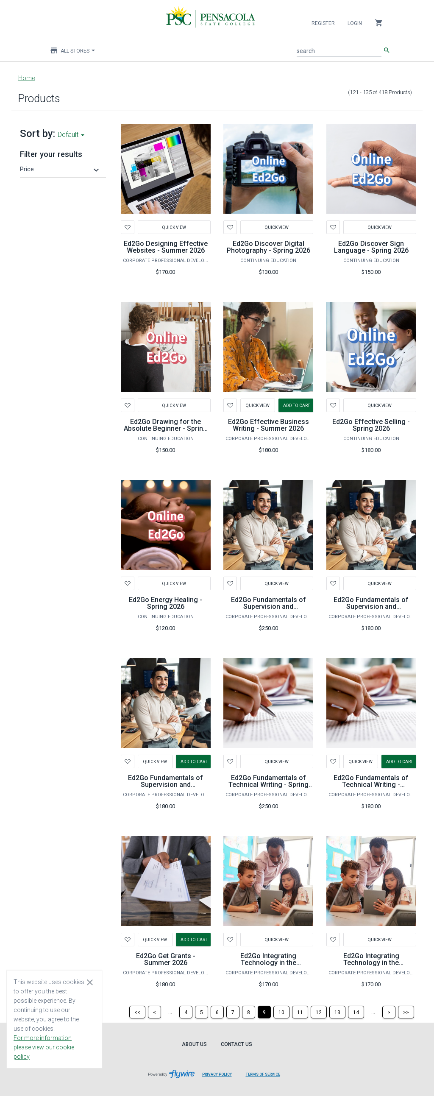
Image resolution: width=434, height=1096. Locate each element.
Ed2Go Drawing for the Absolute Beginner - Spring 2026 (165, 428)
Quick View (174, 227)
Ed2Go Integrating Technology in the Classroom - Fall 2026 (268, 962)
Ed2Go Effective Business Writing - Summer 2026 (268, 425)
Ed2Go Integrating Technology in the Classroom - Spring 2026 (371, 962)
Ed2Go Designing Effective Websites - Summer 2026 (166, 247)
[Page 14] (356, 1012)
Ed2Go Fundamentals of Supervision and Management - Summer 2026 (165, 788)
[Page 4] (185, 1012)
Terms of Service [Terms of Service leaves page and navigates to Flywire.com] (263, 1074)
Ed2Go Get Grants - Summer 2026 (165, 959)
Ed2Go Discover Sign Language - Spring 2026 (371, 247)
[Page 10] (281, 1012)
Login (355, 23)
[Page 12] (319, 1012)
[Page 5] (201, 1012)
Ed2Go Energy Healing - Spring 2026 (165, 603)
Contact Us (236, 1044)
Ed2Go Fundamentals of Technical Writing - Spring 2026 (268, 784)
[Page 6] (217, 1012)
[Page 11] (300, 1012)
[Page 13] (337, 1012)
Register (323, 23)
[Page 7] (232, 1012)
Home (26, 78)
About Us (194, 1044)
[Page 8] (248, 1012)
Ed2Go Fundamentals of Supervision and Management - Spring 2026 (371, 606)
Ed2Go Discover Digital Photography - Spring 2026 (268, 247)
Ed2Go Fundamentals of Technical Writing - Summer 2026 (371, 784)
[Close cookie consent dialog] (90, 982)
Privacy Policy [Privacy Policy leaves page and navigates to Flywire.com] (217, 1074)
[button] (60, 169)
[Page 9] (264, 1012)
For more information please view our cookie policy (44, 1047)
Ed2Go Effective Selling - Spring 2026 (371, 425)
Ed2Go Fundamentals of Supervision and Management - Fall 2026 (268, 606)
